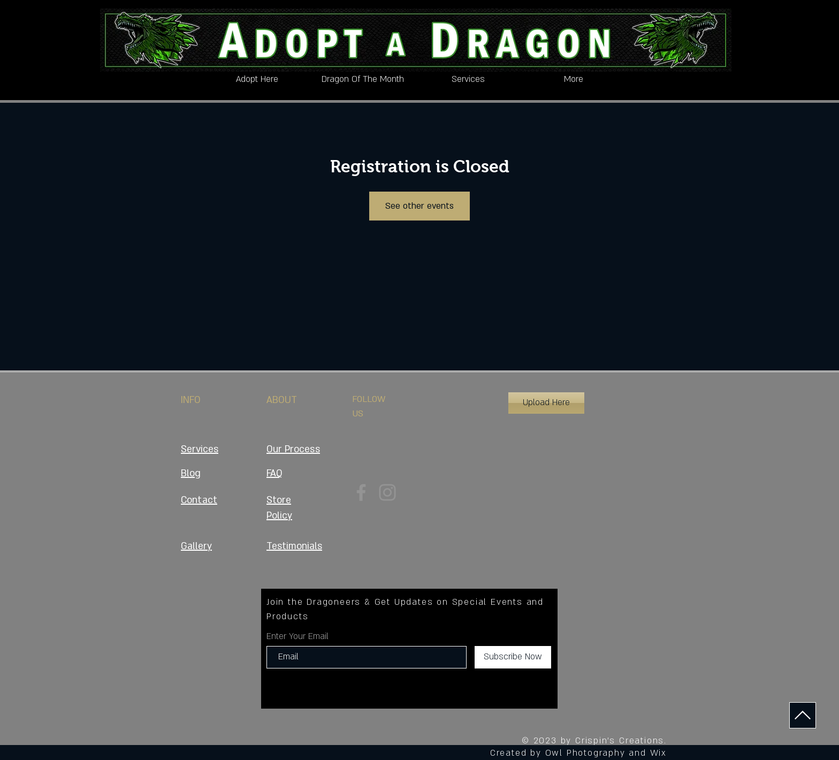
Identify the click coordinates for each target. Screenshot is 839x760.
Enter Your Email (297, 636)
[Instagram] (387, 492)
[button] (546, 403)
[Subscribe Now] (513, 657)
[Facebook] (361, 492)
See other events (419, 206)
